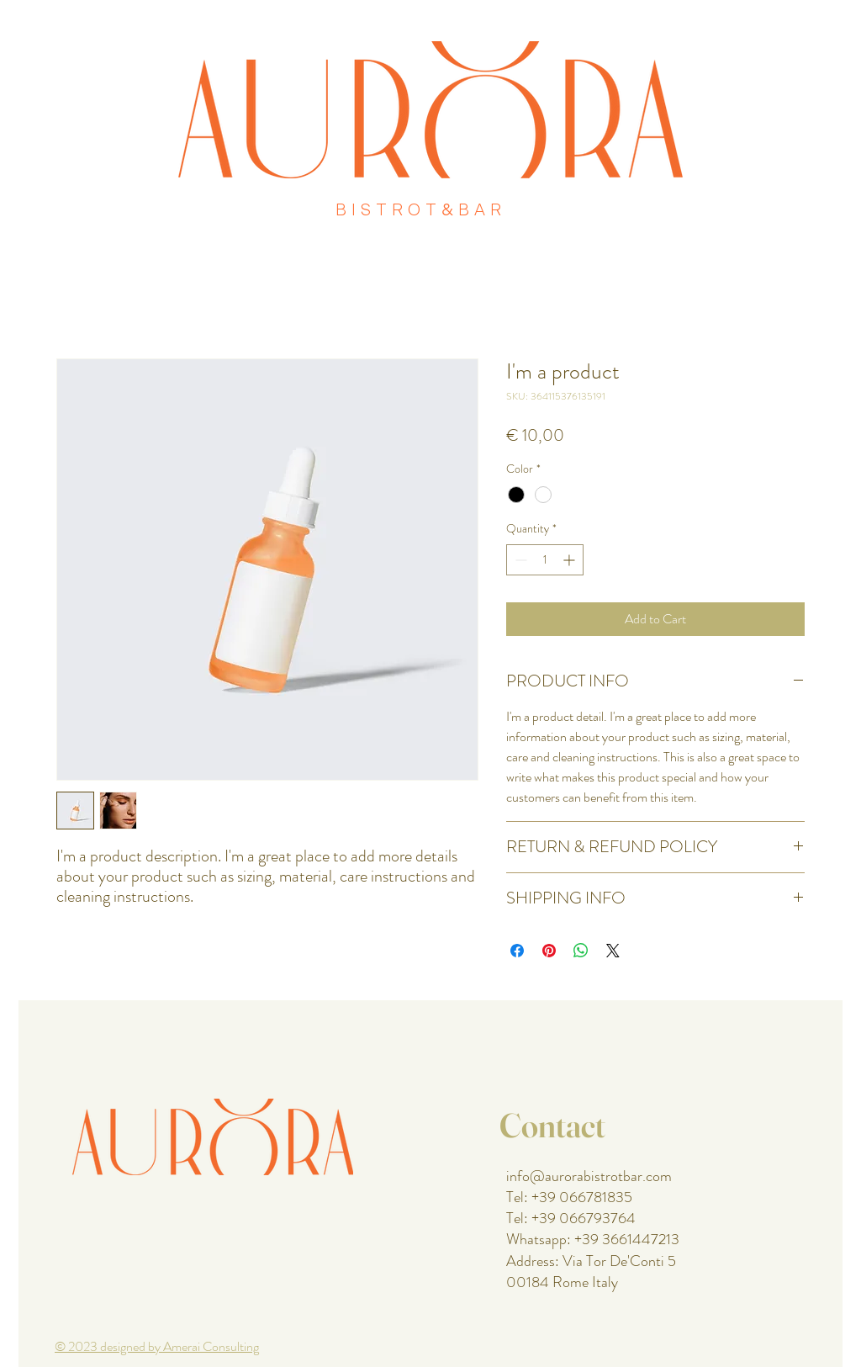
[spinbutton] (545, 560)
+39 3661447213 (626, 1239)
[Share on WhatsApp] (581, 950)
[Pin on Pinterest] (549, 950)
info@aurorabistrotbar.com (589, 1176)
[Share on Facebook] (517, 950)
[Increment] (570, 560)
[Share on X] (613, 950)
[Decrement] (519, 560)
